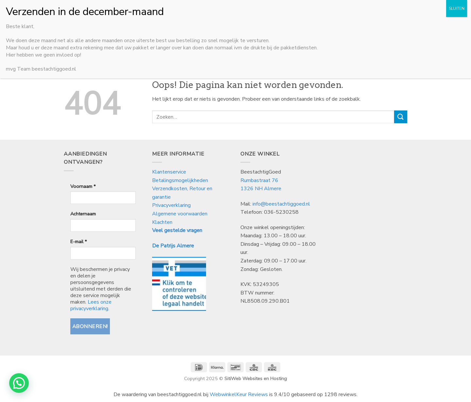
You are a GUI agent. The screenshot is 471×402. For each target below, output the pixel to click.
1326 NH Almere (260, 188)
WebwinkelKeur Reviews (239, 394)
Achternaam (83, 213)
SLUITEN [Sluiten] (456, 8)
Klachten (162, 222)
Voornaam (83, 186)
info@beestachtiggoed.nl (281, 204)
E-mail (78, 241)
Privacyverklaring (171, 205)
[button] (19, 383)
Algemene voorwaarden (179, 213)
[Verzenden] (400, 116)
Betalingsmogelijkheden (180, 180)
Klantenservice (169, 172)
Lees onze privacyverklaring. (91, 305)
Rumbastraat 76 (259, 180)
